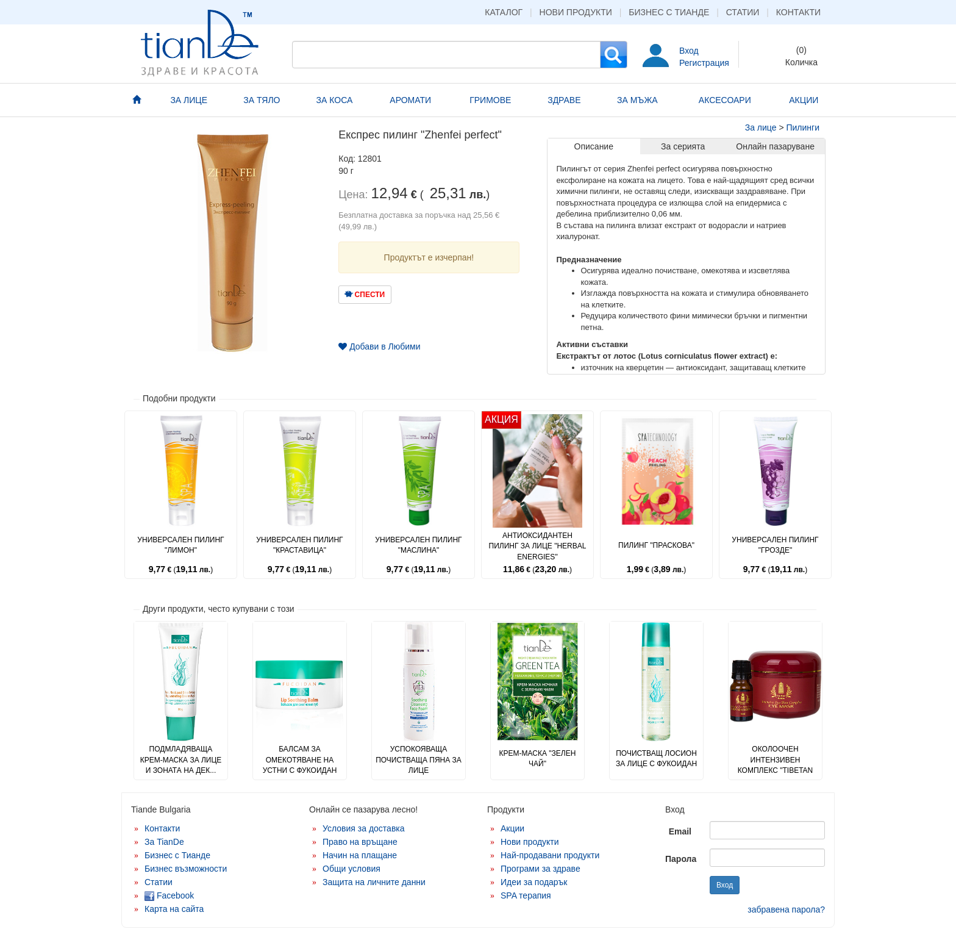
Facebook (169, 895)
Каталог (504, 12)
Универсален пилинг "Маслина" (418, 545)
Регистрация (704, 63)
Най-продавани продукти (550, 855)
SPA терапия (526, 895)
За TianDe (164, 842)
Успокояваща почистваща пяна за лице (419, 759)
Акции (512, 828)
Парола (680, 859)
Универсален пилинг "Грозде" (775, 545)
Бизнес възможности (185, 869)
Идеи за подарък (534, 882)
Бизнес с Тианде (669, 12)
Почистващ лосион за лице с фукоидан (656, 758)
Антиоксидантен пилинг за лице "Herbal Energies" (538, 546)
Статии (743, 12)
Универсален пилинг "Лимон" (180, 545)
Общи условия (351, 869)
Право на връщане (360, 842)
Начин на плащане (360, 855)
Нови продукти (576, 12)
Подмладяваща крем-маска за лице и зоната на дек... (181, 759)
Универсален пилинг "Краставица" (299, 545)
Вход (689, 51)
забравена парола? (786, 909)
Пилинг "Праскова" (656, 545)
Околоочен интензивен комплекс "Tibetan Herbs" (775, 764)
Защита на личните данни (374, 882)
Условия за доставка (364, 828)
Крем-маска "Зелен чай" (537, 758)
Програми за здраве (540, 869)
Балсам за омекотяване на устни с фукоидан (300, 759)
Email (680, 831)
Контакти (798, 12)
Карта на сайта (174, 909)
